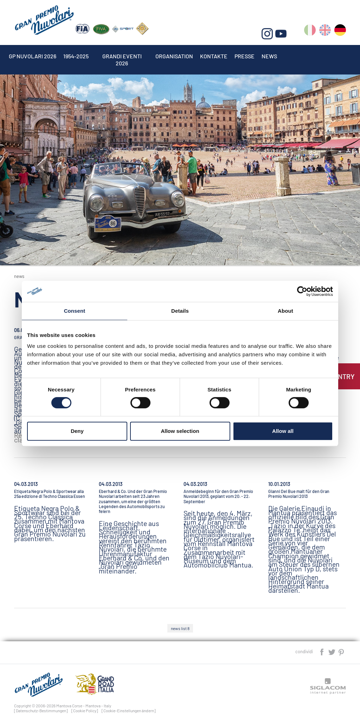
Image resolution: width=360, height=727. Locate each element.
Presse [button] (244, 56)
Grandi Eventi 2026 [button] (122, 56)
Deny (77, 431)
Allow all (283, 431)
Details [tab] (180, 311)
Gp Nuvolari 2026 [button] (32, 56)
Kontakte (213, 56)
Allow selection (180, 431)
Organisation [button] (174, 56)
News (269, 56)
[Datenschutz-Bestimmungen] (41, 710)
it (310, 31)
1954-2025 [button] (76, 56)
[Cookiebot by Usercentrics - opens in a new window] (302, 291)
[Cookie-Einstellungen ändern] (129, 710)
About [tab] (285, 311)
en (325, 31)
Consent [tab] (74, 311)
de (340, 31)
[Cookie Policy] (84, 710)
